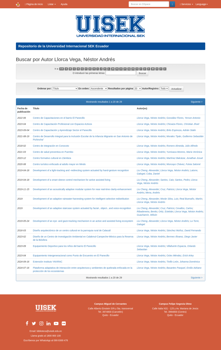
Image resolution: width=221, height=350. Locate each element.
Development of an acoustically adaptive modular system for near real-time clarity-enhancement (82, 189)
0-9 (61, 69)
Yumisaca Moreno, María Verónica (184, 152)
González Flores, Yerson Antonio (183, 118)
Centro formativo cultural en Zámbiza (52, 158)
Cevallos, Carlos (184, 208)
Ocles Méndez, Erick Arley (180, 255)
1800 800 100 (53, 335)
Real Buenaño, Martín (190, 198)
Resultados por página (120, 88)
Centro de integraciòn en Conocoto (51, 145)
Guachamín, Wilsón (147, 215)
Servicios (186, 4)
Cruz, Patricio (167, 189)
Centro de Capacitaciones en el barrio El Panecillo (59, 118)
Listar (52, 4)
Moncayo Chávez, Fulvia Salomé (184, 164)
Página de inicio (34, 4)
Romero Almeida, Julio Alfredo (182, 145)
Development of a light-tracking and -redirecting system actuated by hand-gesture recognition (81, 170)
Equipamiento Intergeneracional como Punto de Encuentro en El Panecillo (71, 255)
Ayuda (64, 4)
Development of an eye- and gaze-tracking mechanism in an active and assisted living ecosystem (83, 221)
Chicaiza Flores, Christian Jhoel (183, 124)
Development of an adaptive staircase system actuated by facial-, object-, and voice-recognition (82, 208)
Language (202, 4)
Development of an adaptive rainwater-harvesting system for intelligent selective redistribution (81, 198)
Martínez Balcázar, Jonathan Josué (185, 158)
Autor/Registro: (150, 88)
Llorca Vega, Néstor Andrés (151, 118)
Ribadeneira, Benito (147, 211)
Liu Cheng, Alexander (148, 170)
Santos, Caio (167, 179)
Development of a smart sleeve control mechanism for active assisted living (71, 179)
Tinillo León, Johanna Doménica (183, 261)
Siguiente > (196, 101)
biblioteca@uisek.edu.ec (49, 331)
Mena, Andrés (152, 192)
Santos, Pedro (182, 179)
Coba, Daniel (153, 173)
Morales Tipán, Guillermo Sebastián (185, 136)
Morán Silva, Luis (169, 198)
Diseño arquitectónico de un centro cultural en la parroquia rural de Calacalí (72, 230)
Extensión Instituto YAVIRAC (47, 261)
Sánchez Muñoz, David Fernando (184, 230)
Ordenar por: (44, 88)
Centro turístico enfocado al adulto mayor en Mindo (59, 164)
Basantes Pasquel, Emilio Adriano (184, 267)
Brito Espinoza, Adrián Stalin (181, 130)
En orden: (84, 88)
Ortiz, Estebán (166, 211)
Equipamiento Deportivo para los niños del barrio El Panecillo (64, 246)
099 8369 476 (61, 340)
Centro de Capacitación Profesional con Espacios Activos (62, 124)
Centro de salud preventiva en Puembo (53, 152)
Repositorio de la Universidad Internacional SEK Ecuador (63, 46)
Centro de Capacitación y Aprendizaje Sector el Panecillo (62, 130)
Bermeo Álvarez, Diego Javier (182, 236)
